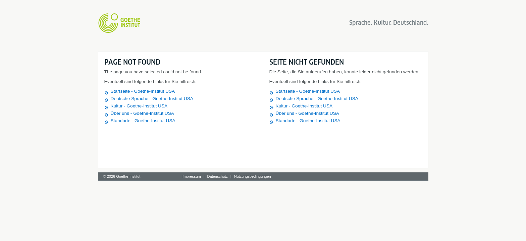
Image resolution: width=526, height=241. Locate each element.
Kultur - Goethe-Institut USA (139, 105)
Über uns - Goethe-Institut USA (142, 113)
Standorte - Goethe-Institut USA (143, 120)
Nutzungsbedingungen (252, 176)
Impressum (191, 176)
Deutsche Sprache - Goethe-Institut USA (152, 98)
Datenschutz (217, 176)
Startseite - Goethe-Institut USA (143, 91)
